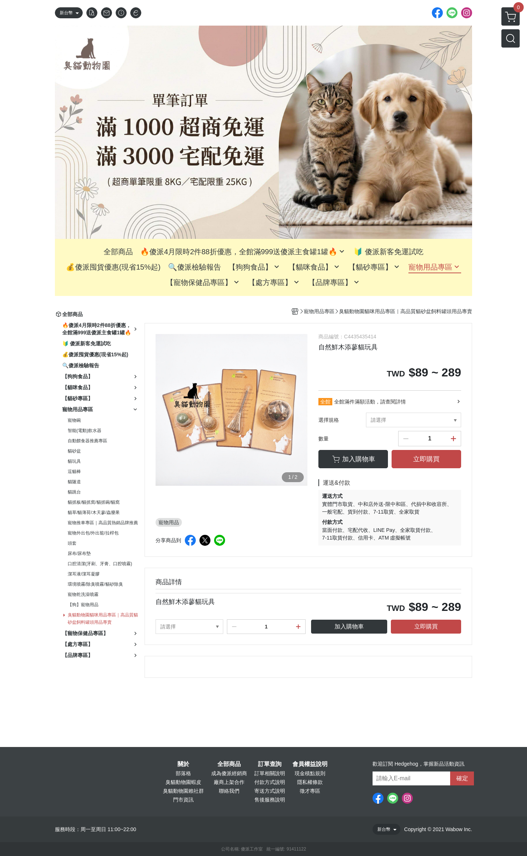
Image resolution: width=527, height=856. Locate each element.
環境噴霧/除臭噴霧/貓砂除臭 (95, 584)
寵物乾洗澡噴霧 (83, 594)
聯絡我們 (229, 790)
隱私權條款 (310, 782)
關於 (183, 764)
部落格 (183, 773)
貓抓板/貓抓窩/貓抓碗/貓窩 (94, 502)
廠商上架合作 (229, 782)
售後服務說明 (269, 799)
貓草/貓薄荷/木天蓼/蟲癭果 (94, 512)
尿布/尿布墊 (79, 553)
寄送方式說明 (269, 790)
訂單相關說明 (269, 773)
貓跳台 (74, 492)
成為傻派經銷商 (229, 773)
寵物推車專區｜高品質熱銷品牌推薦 (103, 522)
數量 (323, 439)
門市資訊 (183, 799)
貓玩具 (74, 461)
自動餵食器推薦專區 (87, 440)
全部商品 (229, 764)
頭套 (72, 543)
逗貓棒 (74, 471)
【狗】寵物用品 (83, 604)
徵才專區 (310, 790)
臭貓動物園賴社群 (183, 790)
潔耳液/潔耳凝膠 (84, 574)
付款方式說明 (269, 782)
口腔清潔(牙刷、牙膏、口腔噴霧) (100, 563)
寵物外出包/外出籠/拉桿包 (93, 533)
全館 (325, 402)
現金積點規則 (310, 773)
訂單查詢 (269, 764)
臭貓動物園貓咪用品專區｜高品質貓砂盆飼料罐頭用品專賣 (103, 618)
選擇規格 (328, 420)
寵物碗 (74, 420)
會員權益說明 (310, 764)
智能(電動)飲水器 (84, 430)
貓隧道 (74, 481)
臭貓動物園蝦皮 (183, 782)
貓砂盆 (74, 451)
